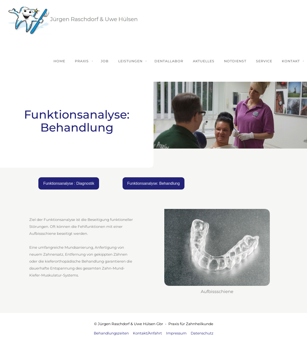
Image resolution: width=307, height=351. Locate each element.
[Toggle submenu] (92, 61)
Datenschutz (202, 333)
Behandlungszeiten (111, 333)
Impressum (176, 333)
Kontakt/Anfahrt (147, 333)
